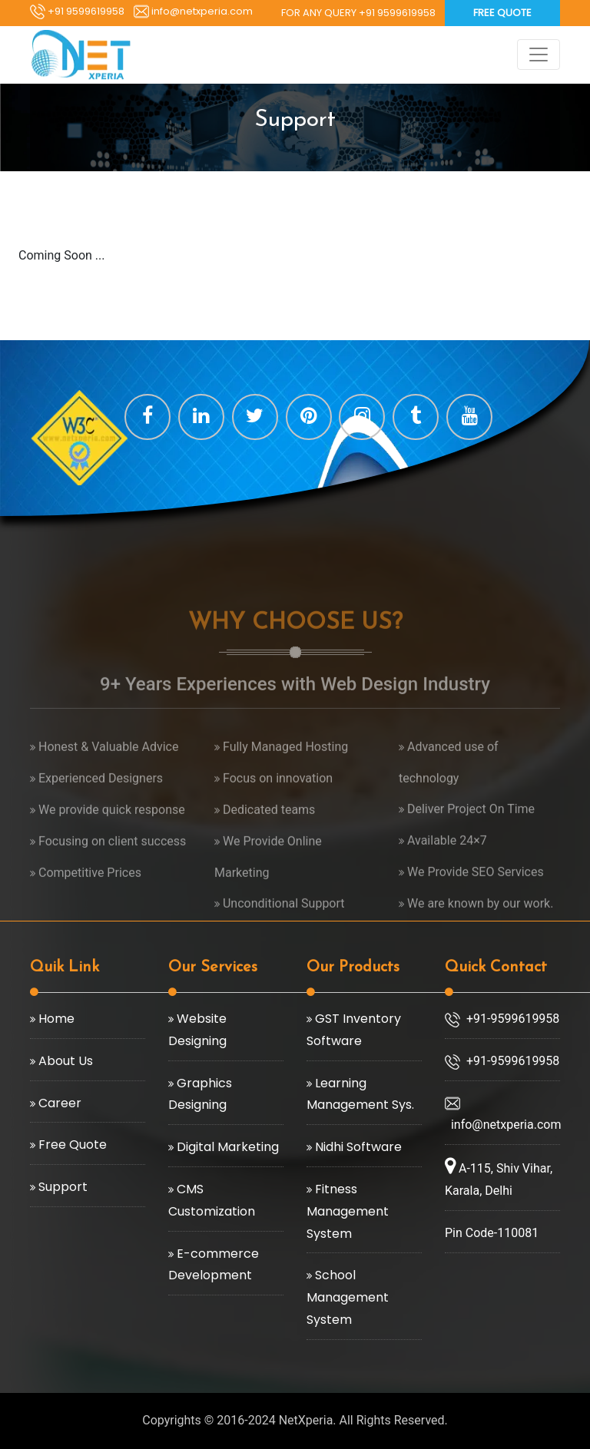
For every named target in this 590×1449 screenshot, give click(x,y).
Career (58, 1103)
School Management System (348, 1297)
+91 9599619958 (77, 11)
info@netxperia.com (193, 11)
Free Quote (502, 12)
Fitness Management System (348, 1211)
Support (61, 1187)
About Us (64, 1061)
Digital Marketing (226, 1147)
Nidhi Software (357, 1147)
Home (55, 1018)
